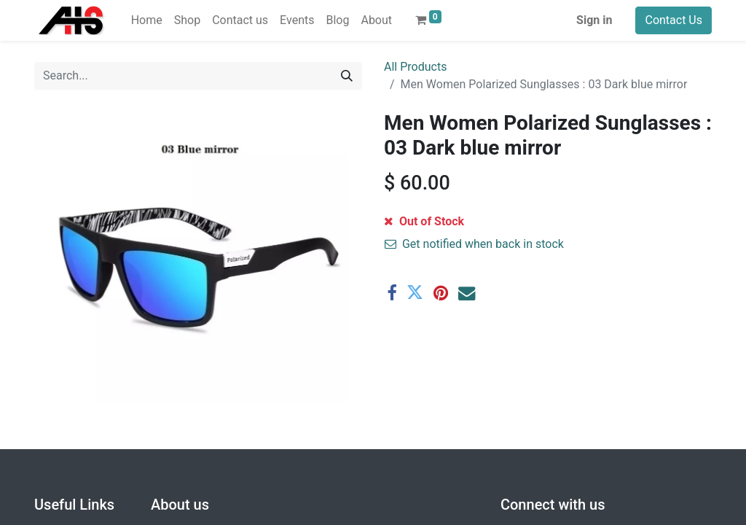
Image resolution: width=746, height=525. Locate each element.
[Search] (346, 76)
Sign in (594, 20)
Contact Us (673, 20)
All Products (415, 67)
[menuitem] (146, 20)
